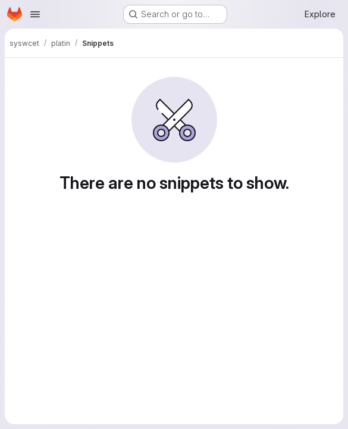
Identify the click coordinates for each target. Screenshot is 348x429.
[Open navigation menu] (35, 14)
